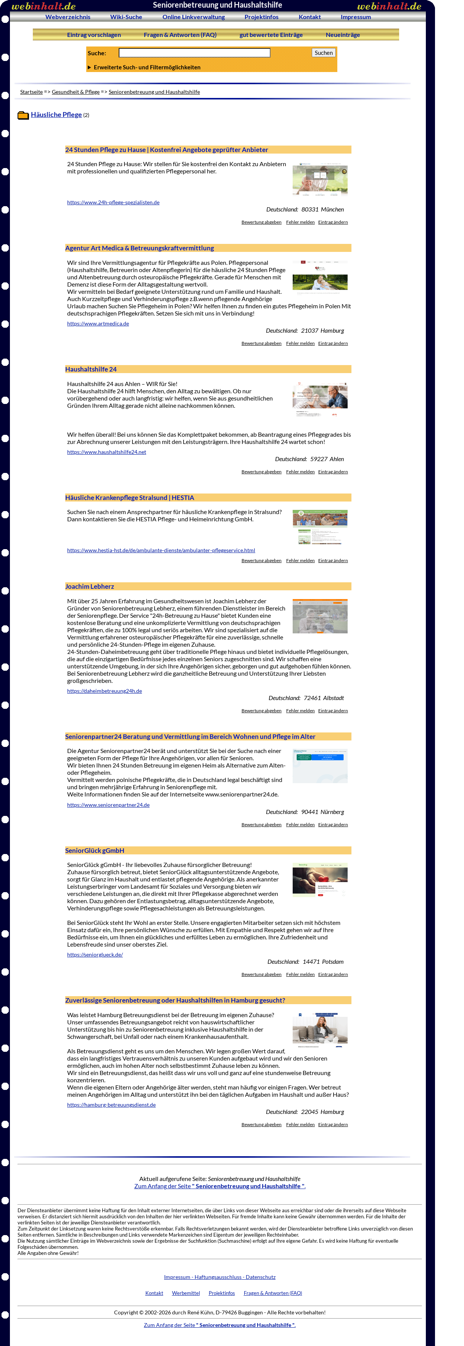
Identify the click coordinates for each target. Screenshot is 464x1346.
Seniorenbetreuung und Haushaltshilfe (154, 91)
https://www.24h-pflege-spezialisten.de (113, 202)
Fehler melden (300, 222)
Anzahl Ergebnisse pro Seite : (212, 67)
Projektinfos (262, 16)
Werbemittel (186, 1293)
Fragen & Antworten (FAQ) (180, 34)
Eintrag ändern (333, 222)
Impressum (356, 16)
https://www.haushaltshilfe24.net (106, 452)
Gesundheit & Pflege (76, 91)
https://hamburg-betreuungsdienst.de (111, 1105)
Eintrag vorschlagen (94, 34)
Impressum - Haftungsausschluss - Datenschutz (220, 1277)
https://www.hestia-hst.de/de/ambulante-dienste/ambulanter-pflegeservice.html (161, 550)
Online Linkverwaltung (194, 16)
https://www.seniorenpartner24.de (108, 805)
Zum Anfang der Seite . (220, 1185)
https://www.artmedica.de (98, 323)
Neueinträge (343, 34)
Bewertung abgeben (262, 222)
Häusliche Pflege (56, 115)
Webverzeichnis (67, 16)
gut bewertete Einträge (271, 34)
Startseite (31, 91)
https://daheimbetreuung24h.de (104, 691)
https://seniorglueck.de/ (95, 955)
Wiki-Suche (126, 16)
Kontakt (310, 16)
